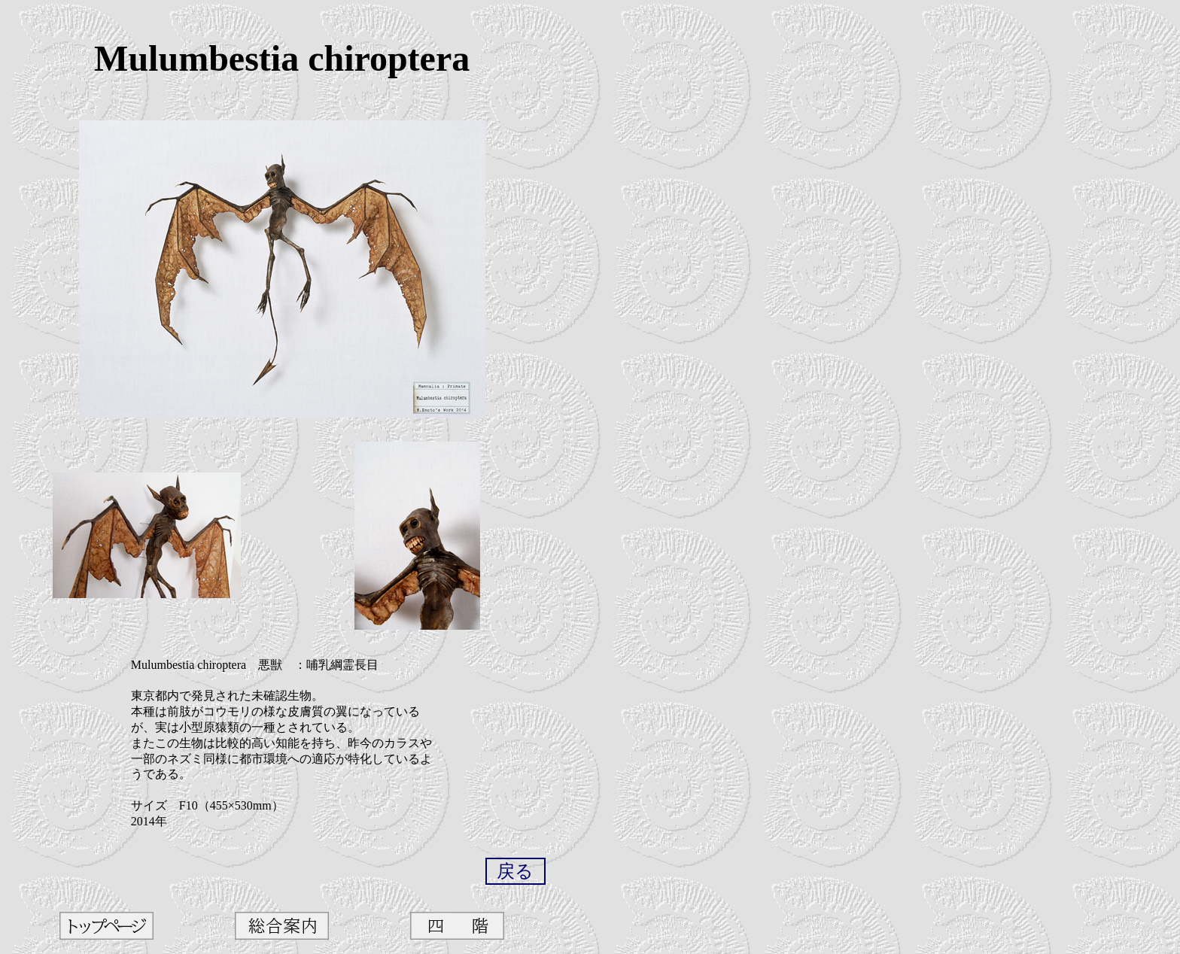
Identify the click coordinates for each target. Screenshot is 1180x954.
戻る (515, 871)
